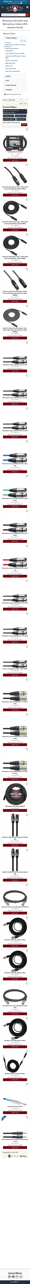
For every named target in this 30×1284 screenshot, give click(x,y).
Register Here (8, 1)
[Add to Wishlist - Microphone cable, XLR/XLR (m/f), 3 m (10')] (27, 375)
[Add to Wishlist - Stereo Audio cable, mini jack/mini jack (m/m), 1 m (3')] (27, 1117)
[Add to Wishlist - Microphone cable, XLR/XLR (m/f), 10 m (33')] (27, 580)
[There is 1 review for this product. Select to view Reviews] (15, 154)
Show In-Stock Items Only (12, 94)
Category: (6, 110)
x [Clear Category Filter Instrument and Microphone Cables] (26, 109)
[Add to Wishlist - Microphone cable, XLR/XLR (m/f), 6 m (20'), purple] (27, 511)
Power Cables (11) (10, 69)
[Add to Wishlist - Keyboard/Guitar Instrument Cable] (27, 1051)
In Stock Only (20, 119)
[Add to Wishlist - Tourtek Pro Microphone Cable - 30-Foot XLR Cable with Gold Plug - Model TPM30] (27, 199)
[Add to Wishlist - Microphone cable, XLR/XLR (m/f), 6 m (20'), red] (27, 546)
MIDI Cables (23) (10, 63)
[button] (3, 7)
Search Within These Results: (11, 122)
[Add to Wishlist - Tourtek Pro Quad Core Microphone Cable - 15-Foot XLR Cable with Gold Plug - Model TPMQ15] (27, 269)
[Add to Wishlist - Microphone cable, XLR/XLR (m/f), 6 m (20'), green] (27, 476)
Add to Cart (15, 160)
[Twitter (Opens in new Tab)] (9, 1276)
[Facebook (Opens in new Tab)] (17, 1276)
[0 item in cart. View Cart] (27, 7)
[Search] (27, 14)
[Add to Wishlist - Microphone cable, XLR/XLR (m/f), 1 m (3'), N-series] (27, 679)
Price (7, 80)
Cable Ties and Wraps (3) (12, 71)
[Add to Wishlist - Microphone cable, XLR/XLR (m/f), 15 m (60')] (27, 613)
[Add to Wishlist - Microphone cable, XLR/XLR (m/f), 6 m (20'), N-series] (27, 749)
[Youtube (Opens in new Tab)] (13, 1276)
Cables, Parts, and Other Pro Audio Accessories (14, 46)
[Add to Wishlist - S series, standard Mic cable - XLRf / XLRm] (27, 646)
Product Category (11, 38)
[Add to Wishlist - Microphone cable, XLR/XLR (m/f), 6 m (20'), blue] (27, 441)
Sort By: (5, 100)
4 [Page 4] (17, 1156)
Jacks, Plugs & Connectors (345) (14, 53)
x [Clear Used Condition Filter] (25, 115)
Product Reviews (11, 85)
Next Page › (23, 1156)
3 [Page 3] (14, 1156)
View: (21, 104)
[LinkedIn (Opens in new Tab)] (21, 1276)
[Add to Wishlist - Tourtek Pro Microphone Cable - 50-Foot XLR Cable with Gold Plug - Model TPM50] (27, 234)
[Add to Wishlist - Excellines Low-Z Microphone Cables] (27, 917)
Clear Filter (23, 41)
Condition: (6, 116)
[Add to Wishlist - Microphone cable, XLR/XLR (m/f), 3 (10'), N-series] (27, 714)
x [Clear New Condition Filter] (13, 115)
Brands (8, 76)
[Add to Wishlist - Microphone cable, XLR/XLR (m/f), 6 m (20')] (27, 408)
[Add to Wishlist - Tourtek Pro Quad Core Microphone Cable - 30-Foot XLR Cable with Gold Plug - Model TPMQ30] (27, 306)
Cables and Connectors (12, 48)
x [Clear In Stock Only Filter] (25, 118)
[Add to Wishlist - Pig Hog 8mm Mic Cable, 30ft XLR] (27, 784)
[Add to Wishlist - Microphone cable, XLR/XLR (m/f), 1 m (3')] (27, 342)
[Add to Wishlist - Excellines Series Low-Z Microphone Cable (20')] (27, 983)
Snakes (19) (8, 66)
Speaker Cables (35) (11, 60)
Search (24, 124)
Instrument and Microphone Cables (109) (15, 57)
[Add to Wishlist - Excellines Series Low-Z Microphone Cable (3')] (27, 884)
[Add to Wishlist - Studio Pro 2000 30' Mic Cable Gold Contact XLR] (27, 849)
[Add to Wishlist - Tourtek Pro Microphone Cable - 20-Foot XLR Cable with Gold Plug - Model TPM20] (27, 164)
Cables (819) (9, 51)
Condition (9, 90)
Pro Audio (8, 43)
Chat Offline (14, 1282)
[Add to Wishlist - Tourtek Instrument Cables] (27, 129)
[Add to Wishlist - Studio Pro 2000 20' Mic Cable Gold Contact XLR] (27, 815)
